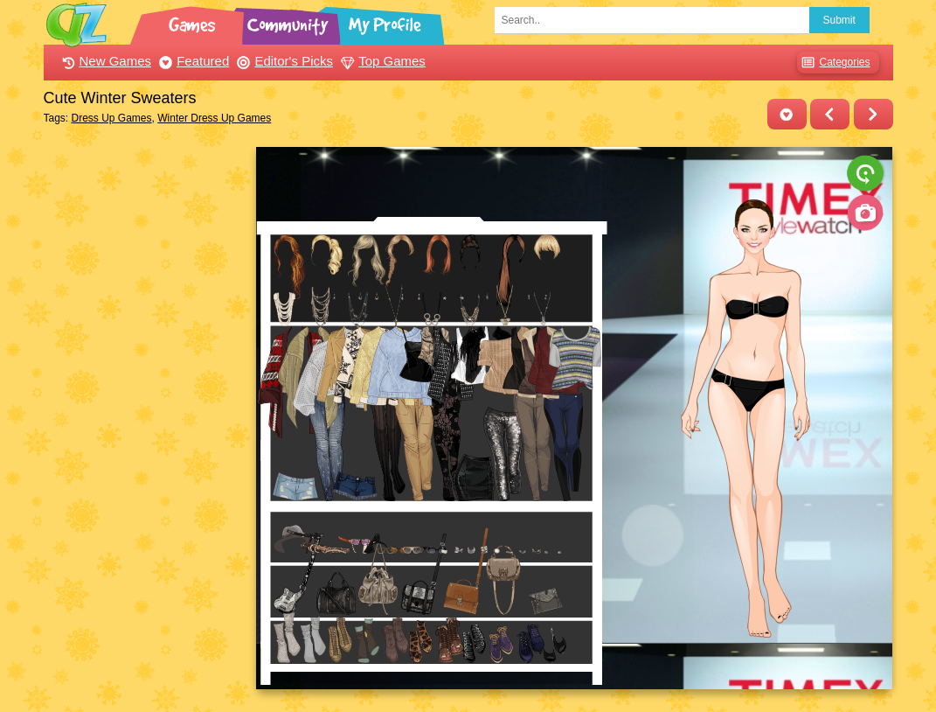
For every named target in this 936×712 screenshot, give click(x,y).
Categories (833, 62)
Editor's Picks (282, 60)
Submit (839, 20)
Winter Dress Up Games (214, 118)
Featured (192, 60)
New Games (105, 60)
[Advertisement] (145, 409)
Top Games (381, 60)
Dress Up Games (112, 118)
